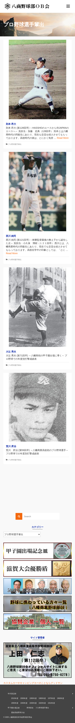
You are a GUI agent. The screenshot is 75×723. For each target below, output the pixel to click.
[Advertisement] (37, 490)
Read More (63, 138)
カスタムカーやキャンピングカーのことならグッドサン (32, 683)
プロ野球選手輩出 (14, 144)
